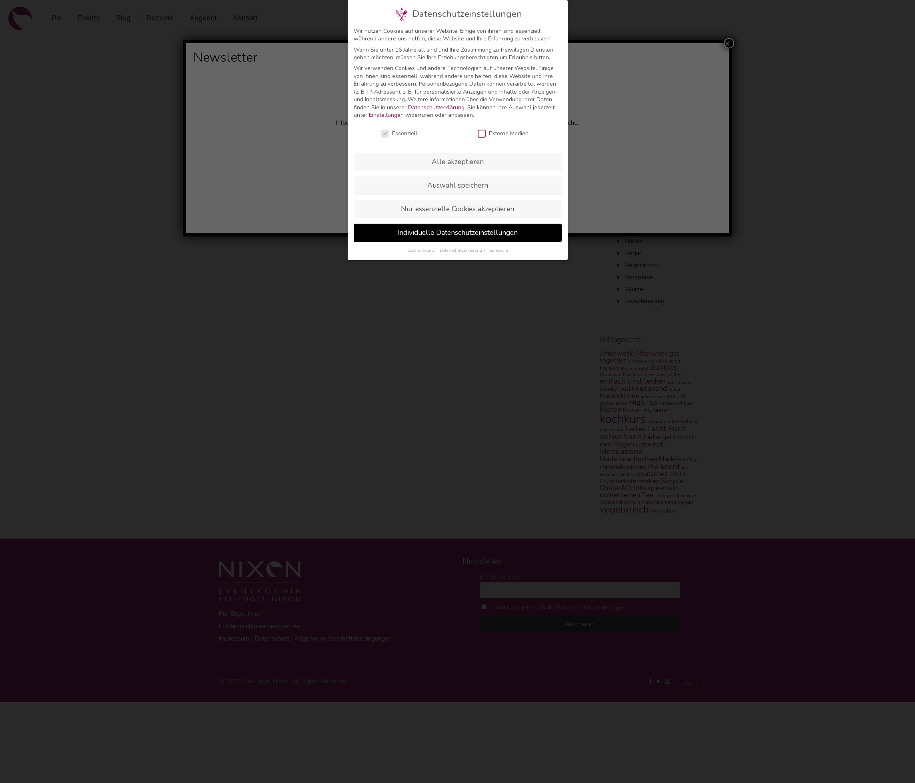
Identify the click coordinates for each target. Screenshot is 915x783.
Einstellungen (386, 115)
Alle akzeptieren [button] (458, 161)
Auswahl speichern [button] (457, 185)
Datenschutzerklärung (436, 107)
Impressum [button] (497, 250)
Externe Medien (503, 133)
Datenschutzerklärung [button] (461, 250)
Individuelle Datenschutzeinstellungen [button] (457, 232)
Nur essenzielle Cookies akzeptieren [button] (457, 209)
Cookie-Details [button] (421, 250)
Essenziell (399, 133)
